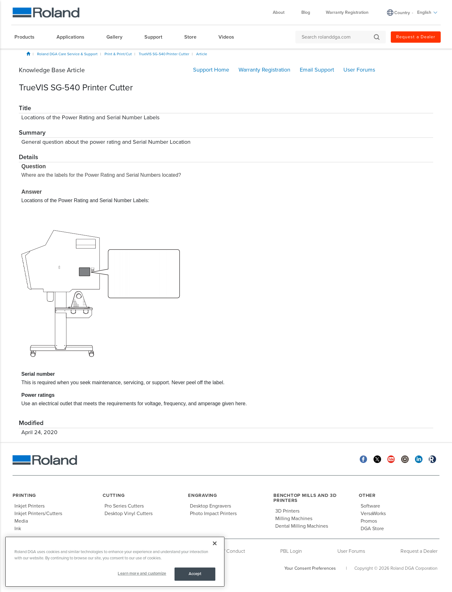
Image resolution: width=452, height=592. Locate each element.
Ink (17, 528)
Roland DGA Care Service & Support (67, 54)
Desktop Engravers (210, 506)
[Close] (215, 543)
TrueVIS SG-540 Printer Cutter (164, 54)
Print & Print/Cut (118, 54)
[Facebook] (363, 459)
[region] (115, 561)
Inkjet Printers (29, 506)
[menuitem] (27, 37)
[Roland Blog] (432, 459)
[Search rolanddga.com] (337, 37)
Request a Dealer (419, 551)
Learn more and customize (142, 573)
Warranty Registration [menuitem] (347, 12)
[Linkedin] (418, 459)
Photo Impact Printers (213, 513)
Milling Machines (293, 518)
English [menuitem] (427, 12)
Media (21, 521)
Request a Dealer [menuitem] (415, 37)
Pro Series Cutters (124, 506)
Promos (369, 521)
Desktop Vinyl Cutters (129, 513)
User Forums (351, 551)
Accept (195, 573)
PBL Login (291, 551)
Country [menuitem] (402, 12)
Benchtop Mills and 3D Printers (305, 497)
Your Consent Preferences (310, 568)
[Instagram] (405, 459)
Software (370, 506)
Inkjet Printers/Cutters (38, 513)
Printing (24, 495)
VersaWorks (373, 513)
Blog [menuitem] (305, 12)
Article (201, 54)
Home (28, 54)
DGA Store (372, 528)
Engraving (202, 495)
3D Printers (287, 511)
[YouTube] (391, 459)
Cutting (114, 495)
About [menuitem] (282, 12)
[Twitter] (377, 459)
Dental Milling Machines (301, 526)
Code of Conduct (226, 551)
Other (367, 495)
